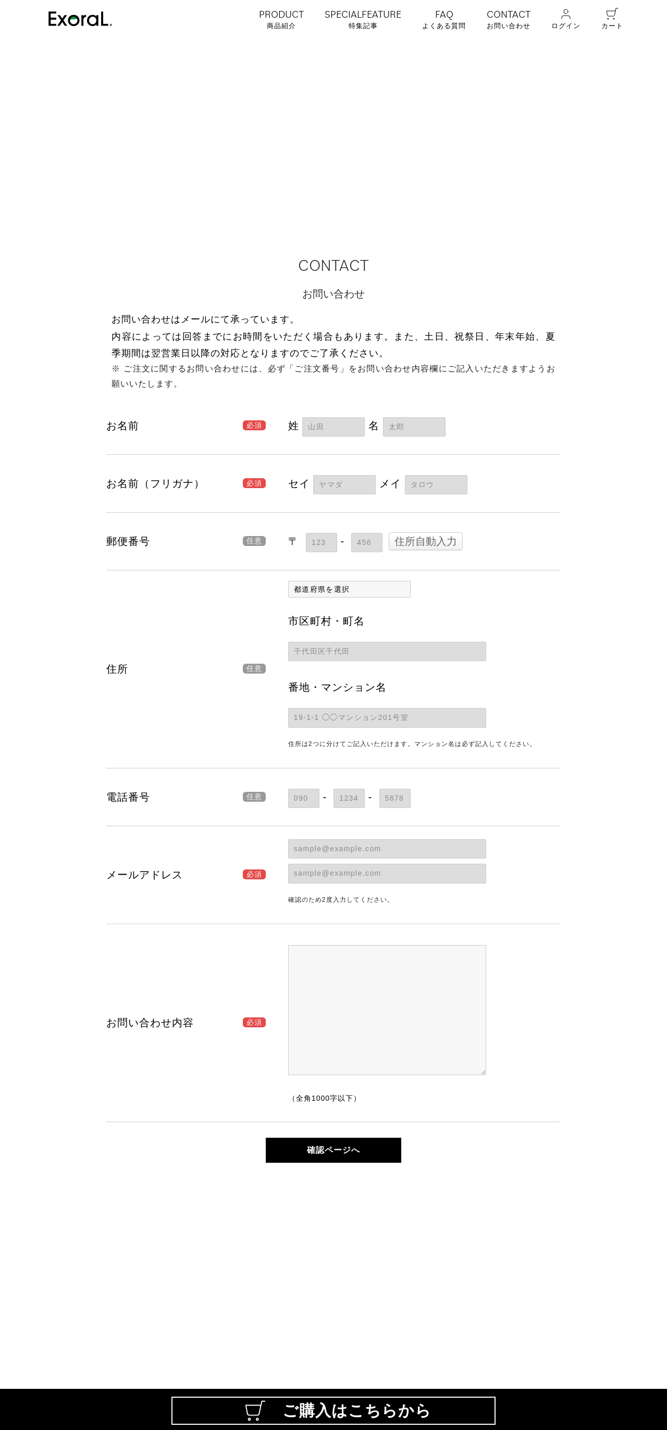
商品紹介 (281, 19)
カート (612, 18)
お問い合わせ (508, 19)
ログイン (565, 18)
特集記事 (363, 19)
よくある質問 (444, 19)
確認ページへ (333, 1150)
